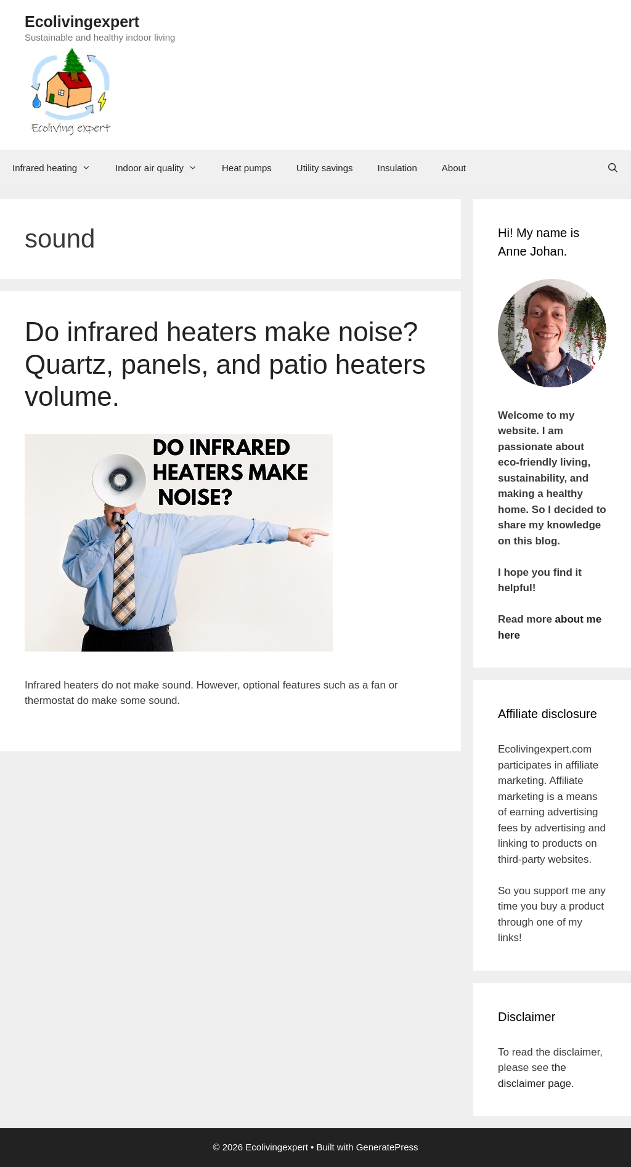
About (454, 168)
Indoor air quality (162, 168)
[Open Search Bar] (613, 168)
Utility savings (324, 168)
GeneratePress (387, 1147)
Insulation (397, 168)
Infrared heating (57, 168)
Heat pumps (247, 168)
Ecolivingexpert (82, 21)
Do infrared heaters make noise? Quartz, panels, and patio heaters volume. (225, 364)
